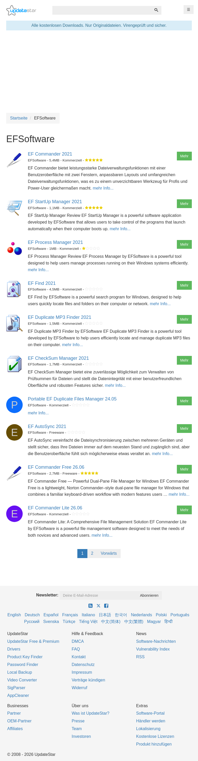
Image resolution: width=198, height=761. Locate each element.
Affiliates (15, 728)
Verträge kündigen (88, 680)
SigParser (16, 688)
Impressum (82, 672)
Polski (161, 615)
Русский (31, 621)
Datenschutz (83, 664)
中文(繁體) (134, 621)
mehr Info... (103, 188)
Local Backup (19, 672)
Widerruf (79, 688)
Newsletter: (47, 595)
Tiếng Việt (88, 621)
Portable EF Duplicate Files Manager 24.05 (72, 398)
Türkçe (69, 621)
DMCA (78, 641)
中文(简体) (110, 621)
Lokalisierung (148, 728)
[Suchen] (156, 10)
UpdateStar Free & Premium (33, 641)
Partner (14, 713)
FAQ (76, 649)
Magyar (154, 621)
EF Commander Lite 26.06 (55, 507)
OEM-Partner (19, 721)
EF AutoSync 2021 (47, 426)
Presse (78, 721)
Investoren (81, 736)
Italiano (88, 615)
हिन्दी (168, 621)
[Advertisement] (99, 72)
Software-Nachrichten (156, 641)
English (14, 615)
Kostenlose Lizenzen (155, 736)
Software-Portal (150, 713)
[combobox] (101, 10)
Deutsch (32, 615)
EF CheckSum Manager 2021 (58, 358)
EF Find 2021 (42, 283)
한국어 (121, 615)
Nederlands (141, 615)
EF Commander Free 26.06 (56, 467)
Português (179, 615)
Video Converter (22, 680)
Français (70, 615)
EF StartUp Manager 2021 (55, 201)
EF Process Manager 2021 (55, 242)
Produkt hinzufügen (154, 744)
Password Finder (22, 664)
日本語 (105, 615)
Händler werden (150, 721)
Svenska (51, 621)
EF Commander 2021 (50, 154)
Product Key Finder (25, 657)
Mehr (184, 156)
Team (77, 728)
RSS (140, 657)
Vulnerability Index (153, 649)
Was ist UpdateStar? (90, 713)
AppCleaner (18, 695)
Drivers (13, 649)
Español (51, 615)
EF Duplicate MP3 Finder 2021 (59, 317)
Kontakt (79, 657)
